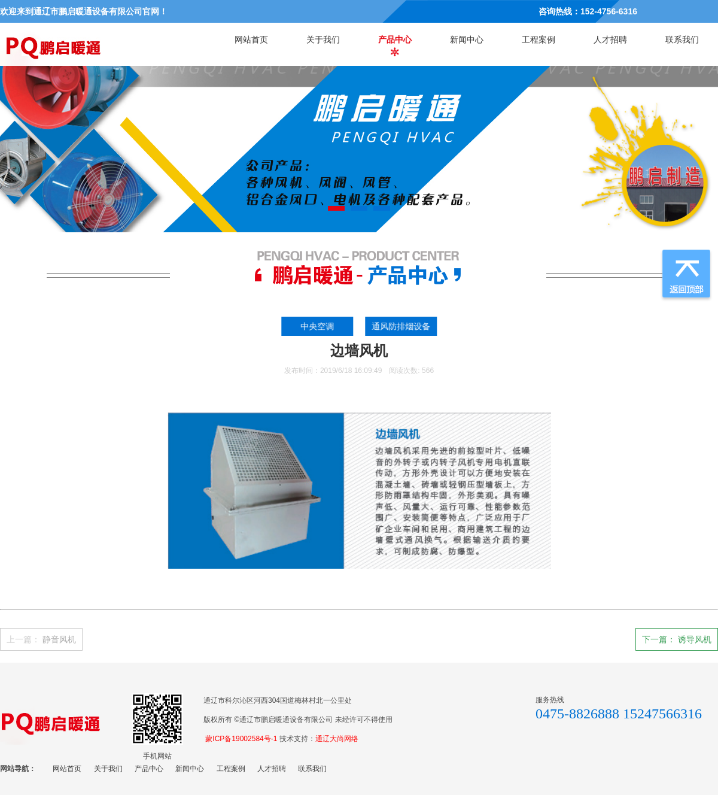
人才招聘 (610, 39)
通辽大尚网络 (336, 739)
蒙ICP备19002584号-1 (241, 739)
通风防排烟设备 (404, 326)
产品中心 (395, 39)
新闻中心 (466, 39)
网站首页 (251, 39)
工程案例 (538, 39)
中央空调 (320, 326)
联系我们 (682, 39)
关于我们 (323, 39)
